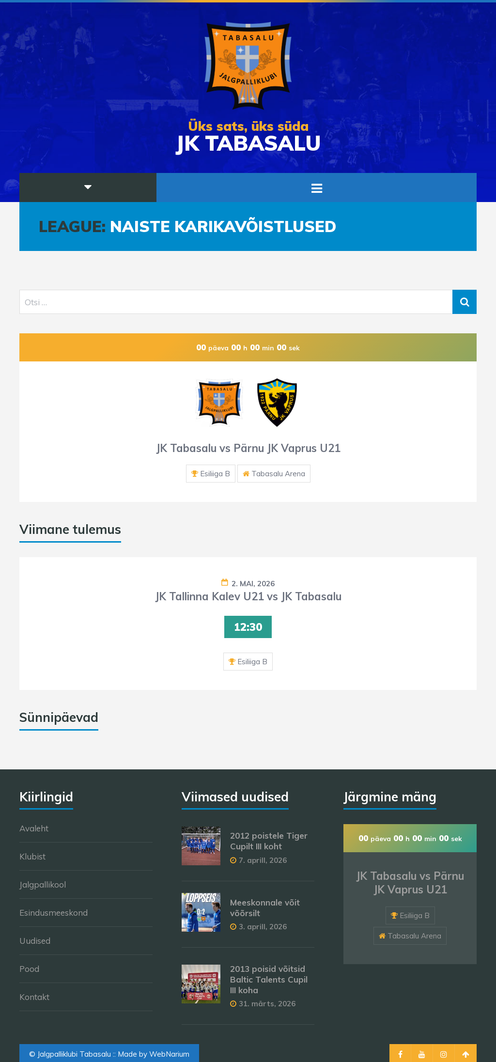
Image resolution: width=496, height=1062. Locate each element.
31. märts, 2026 (267, 1003)
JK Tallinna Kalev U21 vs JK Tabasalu (248, 596)
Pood (29, 969)
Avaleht (33, 828)
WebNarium (169, 1054)
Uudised (34, 941)
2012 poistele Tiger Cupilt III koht (269, 840)
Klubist (32, 856)
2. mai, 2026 (253, 583)
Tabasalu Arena (278, 473)
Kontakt (34, 997)
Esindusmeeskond (53, 912)
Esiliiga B (215, 473)
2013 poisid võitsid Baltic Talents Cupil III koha (269, 979)
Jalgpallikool (42, 884)
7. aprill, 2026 (263, 860)
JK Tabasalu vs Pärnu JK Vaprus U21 (248, 448)
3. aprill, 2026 (263, 926)
